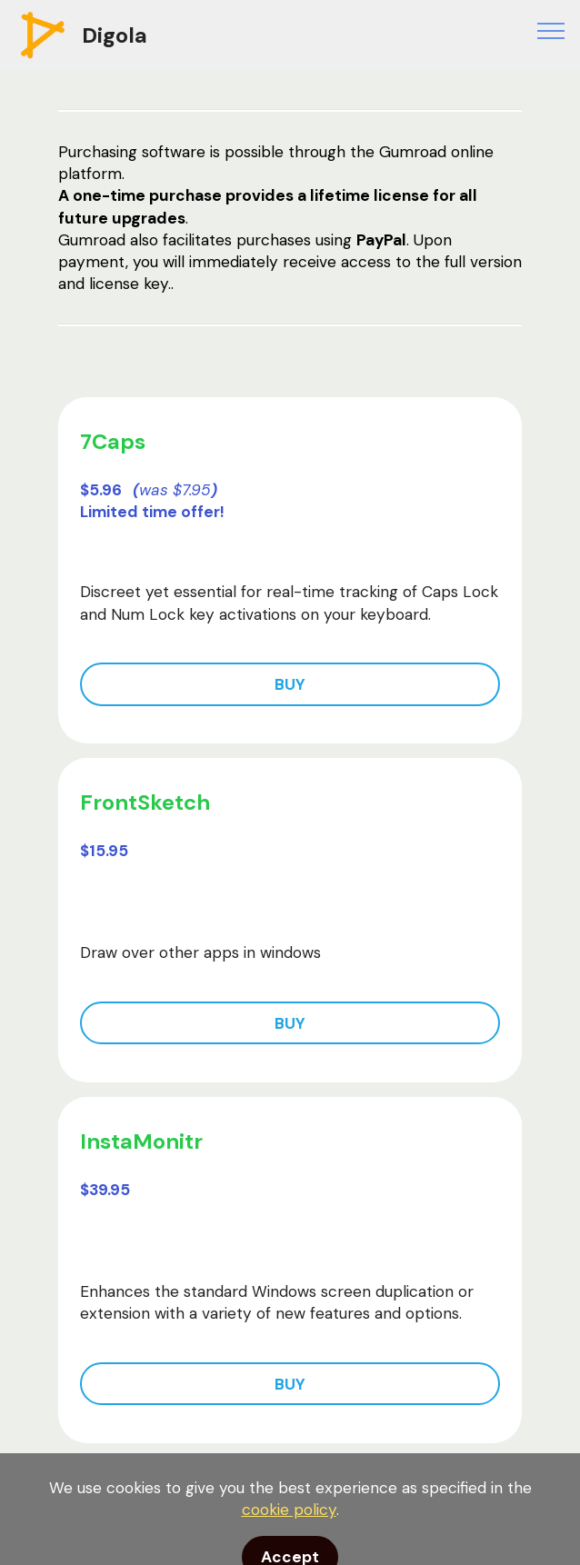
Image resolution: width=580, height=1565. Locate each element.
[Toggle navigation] (551, 30)
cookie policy (289, 1537)
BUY (290, 684)
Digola (114, 35)
